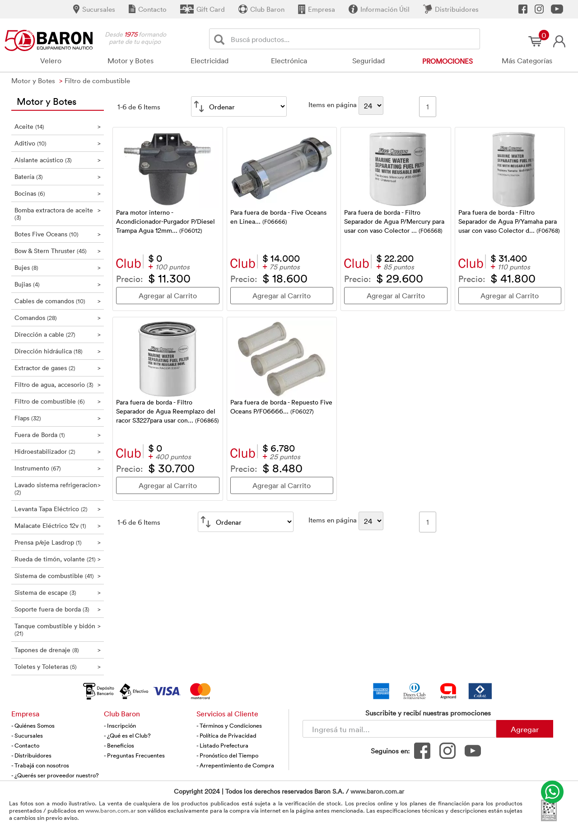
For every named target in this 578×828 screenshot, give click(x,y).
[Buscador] (354, 39)
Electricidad (209, 60)
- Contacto (25, 745)
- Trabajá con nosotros (40, 765)
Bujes (57, 267)
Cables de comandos (57, 300)
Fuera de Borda (57, 434)
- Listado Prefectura (222, 745)
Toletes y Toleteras (57, 666)
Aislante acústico (57, 159)
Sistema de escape (57, 592)
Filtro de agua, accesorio (57, 384)
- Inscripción (120, 725)
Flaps (57, 418)
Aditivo (57, 143)
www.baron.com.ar (377, 791)
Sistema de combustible (57, 575)
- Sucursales (27, 735)
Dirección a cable (57, 334)
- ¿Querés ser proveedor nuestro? (55, 775)
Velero (50, 60)
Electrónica (289, 60)
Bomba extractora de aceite (57, 213)
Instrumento (57, 468)
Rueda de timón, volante (57, 559)
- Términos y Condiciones (229, 725)
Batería (57, 176)
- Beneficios (119, 745)
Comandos (57, 317)
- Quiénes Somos (33, 725)
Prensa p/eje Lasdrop (57, 542)
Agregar (525, 729)
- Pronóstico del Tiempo (227, 755)
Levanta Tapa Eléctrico (57, 508)
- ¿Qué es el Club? (127, 735)
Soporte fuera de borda (57, 609)
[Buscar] (221, 39)
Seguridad (368, 60)
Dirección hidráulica (57, 351)
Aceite (57, 126)
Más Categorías (527, 60)
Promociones (447, 61)
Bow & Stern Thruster (57, 250)
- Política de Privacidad (226, 735)
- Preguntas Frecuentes (134, 755)
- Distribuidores (31, 755)
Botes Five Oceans (57, 234)
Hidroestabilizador (57, 451)
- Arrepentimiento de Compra (235, 765)
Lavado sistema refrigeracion (57, 488)
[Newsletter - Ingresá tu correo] (399, 729)
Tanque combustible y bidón (57, 629)
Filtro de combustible (57, 401)
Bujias (57, 284)
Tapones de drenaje (57, 649)
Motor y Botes (130, 60)
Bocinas (57, 193)
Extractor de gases (57, 367)
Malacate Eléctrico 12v (57, 525)
